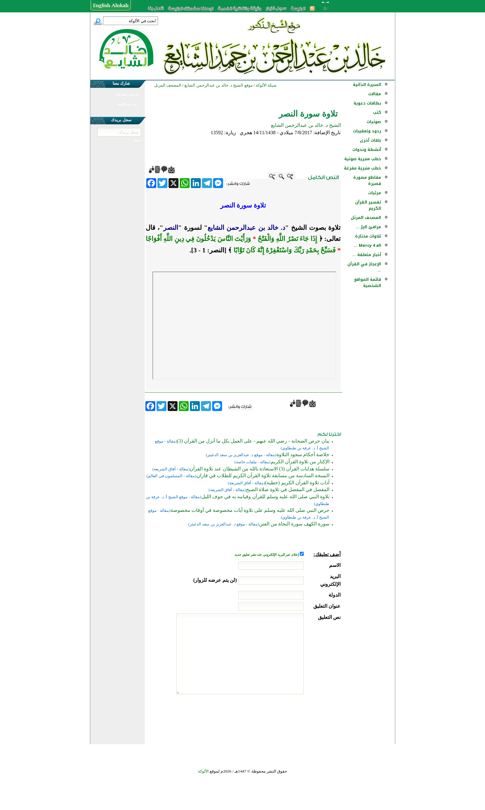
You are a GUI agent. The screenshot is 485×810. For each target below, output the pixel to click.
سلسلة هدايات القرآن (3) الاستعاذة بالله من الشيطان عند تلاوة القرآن (259, 468)
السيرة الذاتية (367, 84)
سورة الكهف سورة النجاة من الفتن (294, 523)
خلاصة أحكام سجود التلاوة (303, 454)
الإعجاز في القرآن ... (364, 267)
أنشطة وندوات (366, 149)
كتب (377, 112)
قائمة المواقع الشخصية (367, 282)
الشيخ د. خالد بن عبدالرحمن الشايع (306, 125)
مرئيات (374, 193)
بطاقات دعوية (367, 103)
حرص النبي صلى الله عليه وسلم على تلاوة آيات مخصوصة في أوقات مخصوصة (249, 510)
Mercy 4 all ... (367, 245)
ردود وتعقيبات (367, 131)
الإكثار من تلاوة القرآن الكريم (300, 461)
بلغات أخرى (370, 140)
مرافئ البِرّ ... (368, 227)
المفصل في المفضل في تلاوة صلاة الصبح (287, 489)
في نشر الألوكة (127, 104)
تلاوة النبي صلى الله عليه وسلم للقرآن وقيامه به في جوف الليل (265, 496)
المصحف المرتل (366, 217)
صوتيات (374, 122)
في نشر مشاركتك (126, 94)
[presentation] (294, 717)
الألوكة (203, 771)
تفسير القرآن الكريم (368, 205)
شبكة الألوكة (266, 85)
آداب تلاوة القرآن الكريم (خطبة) (297, 482)
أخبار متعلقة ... (366, 255)
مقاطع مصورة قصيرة (367, 180)
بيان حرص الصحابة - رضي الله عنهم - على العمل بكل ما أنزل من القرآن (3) (253, 441)
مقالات (374, 94)
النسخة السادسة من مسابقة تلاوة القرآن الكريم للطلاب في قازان (262, 475)
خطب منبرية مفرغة (362, 168)
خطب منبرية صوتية (362, 159)
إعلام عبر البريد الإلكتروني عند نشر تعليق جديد (266, 554)
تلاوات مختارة (368, 236)
